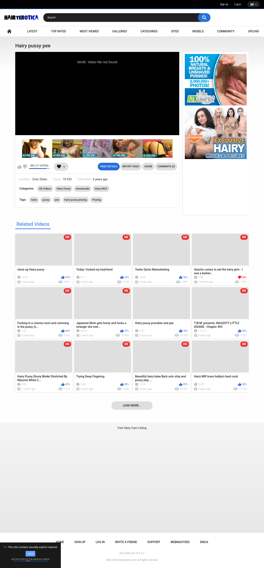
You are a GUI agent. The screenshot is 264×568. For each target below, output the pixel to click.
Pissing (96, 199)
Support (153, 542)
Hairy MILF (101, 188)
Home (60, 542)
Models (198, 31)
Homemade (82, 188)
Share (148, 166)
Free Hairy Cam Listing (132, 428)
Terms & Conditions (19, 561)
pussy (45, 199)
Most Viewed (89, 31)
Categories (148, 31)
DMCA (204, 542)
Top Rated (58, 31)
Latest (32, 31)
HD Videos (45, 188)
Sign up (224, 4)
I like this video (19, 167)
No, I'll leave (44, 561)
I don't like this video (25, 167)
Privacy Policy (35, 561)
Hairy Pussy (64, 188)
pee (57, 199)
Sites (175, 31)
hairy (34, 199)
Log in (237, 4)
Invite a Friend (126, 542)
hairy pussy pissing (76, 199)
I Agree (30, 554)
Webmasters (180, 542)
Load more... (132, 405)
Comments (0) (166, 166)
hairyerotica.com (127, 560)
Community (226, 31)
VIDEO (9, 31)
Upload (253, 31)
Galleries (119, 31)
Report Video (131, 166)
